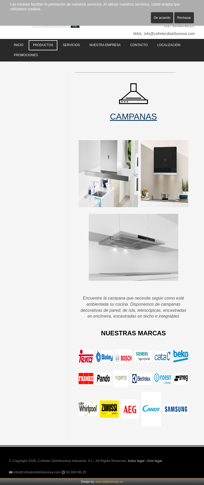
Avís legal (154, 461)
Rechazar (184, 18)
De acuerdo (162, 18)
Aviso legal (136, 461)
